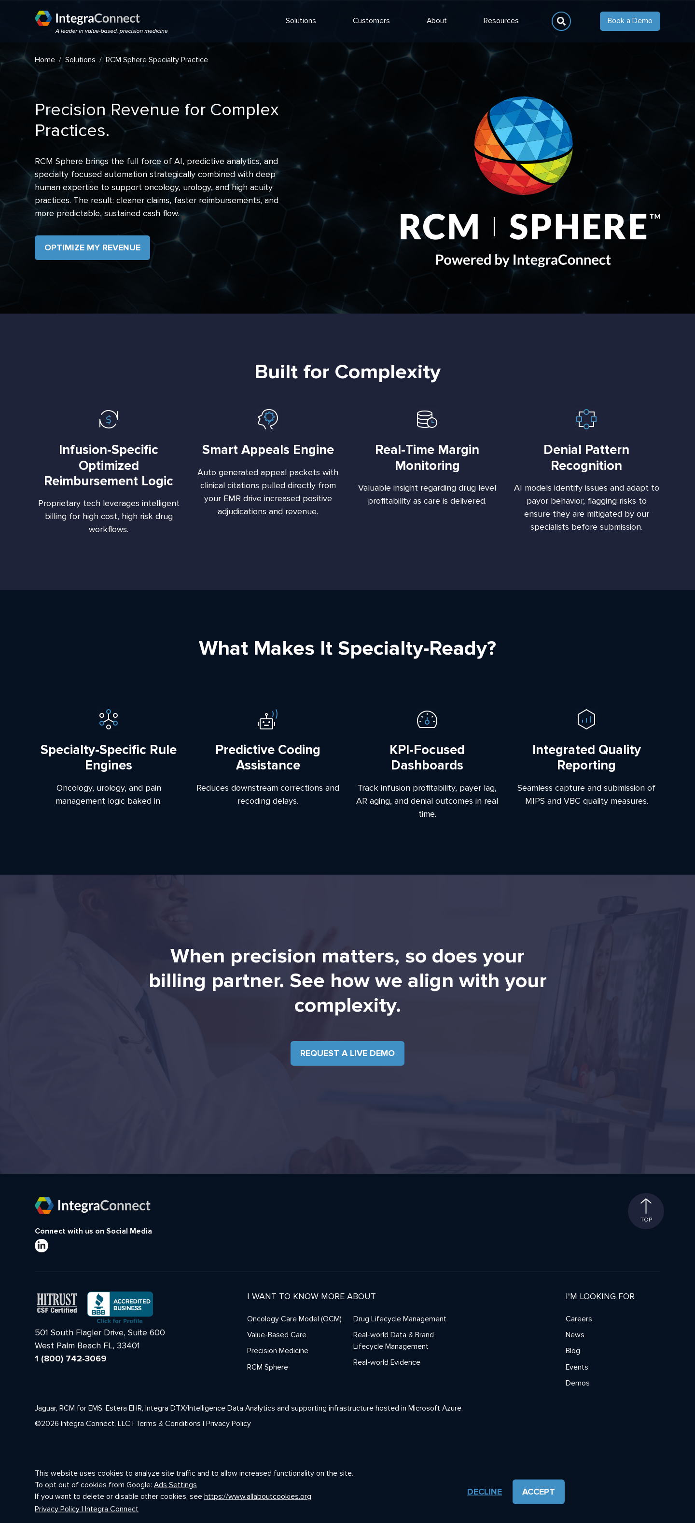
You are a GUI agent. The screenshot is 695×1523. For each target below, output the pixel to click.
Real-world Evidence (386, 1362)
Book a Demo (630, 21)
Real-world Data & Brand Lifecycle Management (393, 1341)
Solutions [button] (301, 21)
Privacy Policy (228, 1423)
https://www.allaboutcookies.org (257, 1496)
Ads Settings (175, 1485)
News (575, 1335)
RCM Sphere (267, 1367)
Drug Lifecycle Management (399, 1319)
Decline (484, 1491)
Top (646, 1210)
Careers (579, 1319)
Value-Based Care (276, 1335)
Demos (578, 1383)
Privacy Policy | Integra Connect (87, 1509)
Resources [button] (501, 21)
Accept (538, 1491)
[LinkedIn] (41, 1245)
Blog (573, 1351)
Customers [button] (371, 21)
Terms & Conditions (168, 1423)
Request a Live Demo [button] (347, 1053)
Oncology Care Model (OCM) (294, 1319)
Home (45, 60)
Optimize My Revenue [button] (92, 247)
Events (577, 1367)
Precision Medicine (277, 1351)
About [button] (437, 21)
